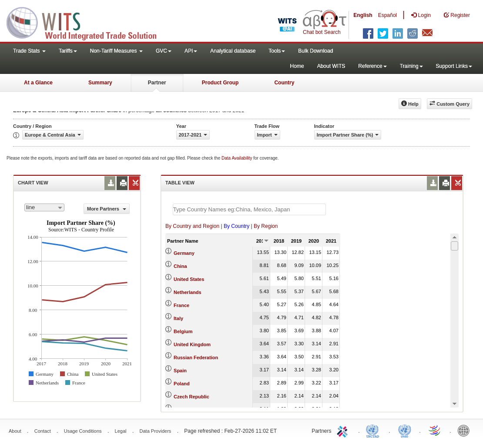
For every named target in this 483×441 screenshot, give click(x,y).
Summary (100, 83)
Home (297, 66)
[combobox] (44, 207)
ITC (343, 430)
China (180, 266)
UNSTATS (404, 430)
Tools (276, 51)
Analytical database (232, 51)
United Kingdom (192, 344)
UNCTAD (374, 430)
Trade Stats (29, 51)
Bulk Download (315, 51)
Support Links (454, 66)
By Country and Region (192, 226)
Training (411, 66)
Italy (178, 318)
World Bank (465, 430)
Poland (182, 383)
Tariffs (68, 51)
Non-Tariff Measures (116, 51)
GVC (163, 51)
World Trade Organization (435, 430)
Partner (157, 83)
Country (284, 83)
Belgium (183, 331)
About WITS (331, 66)
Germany (184, 253)
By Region (266, 226)
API (190, 51)
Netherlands (187, 292)
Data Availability (237, 158)
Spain (180, 370)
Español (387, 15)
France (181, 305)
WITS (87, 21)
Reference (372, 66)
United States (189, 279)
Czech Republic (191, 396)
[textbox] (249, 209)
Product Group (220, 83)
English (362, 15)
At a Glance (38, 83)
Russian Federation (196, 357)
